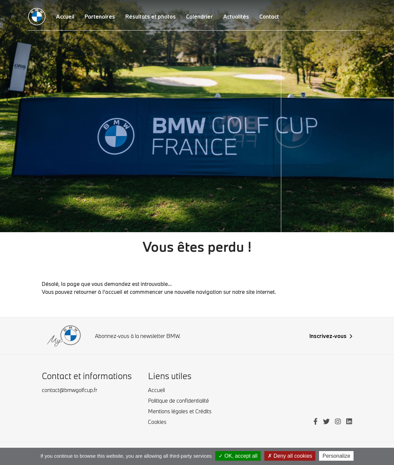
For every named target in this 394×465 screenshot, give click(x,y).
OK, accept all (238, 456)
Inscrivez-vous (330, 335)
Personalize (336, 456)
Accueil (156, 389)
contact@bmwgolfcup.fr (69, 389)
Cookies (157, 421)
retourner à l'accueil (98, 291)
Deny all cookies (290, 456)
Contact (269, 16)
